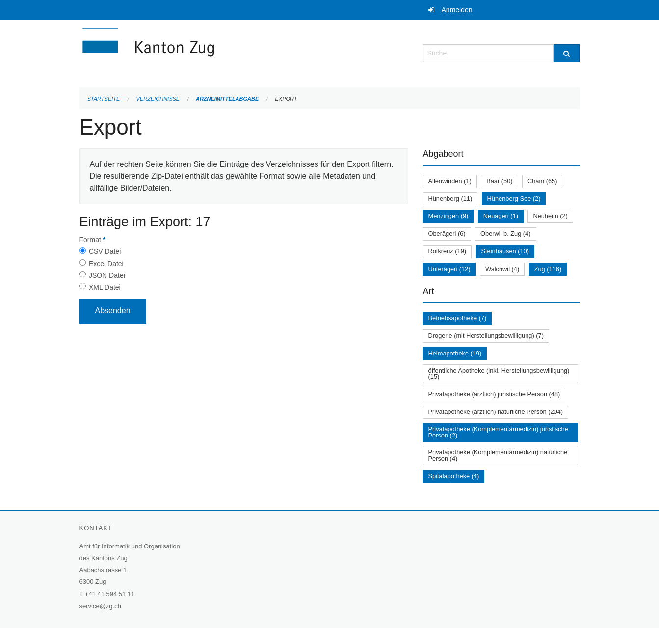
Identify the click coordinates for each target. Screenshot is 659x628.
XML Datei (105, 287)
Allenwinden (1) (450, 181)
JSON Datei (107, 275)
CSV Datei (105, 251)
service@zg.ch (100, 606)
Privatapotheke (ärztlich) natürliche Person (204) (495, 411)
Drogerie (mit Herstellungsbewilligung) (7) (486, 335)
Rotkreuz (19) (447, 251)
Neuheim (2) (550, 215)
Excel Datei (106, 264)
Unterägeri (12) (449, 269)
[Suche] (567, 53)
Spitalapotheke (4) (453, 476)
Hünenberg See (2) (514, 198)
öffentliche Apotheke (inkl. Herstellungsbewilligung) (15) (499, 374)
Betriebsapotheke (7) (457, 318)
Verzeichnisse (158, 99)
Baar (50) (499, 181)
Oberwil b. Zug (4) (505, 233)
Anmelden (457, 10)
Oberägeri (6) (447, 233)
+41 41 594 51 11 (110, 594)
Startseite (103, 99)
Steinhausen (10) (505, 251)
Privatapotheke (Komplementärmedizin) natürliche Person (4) (498, 455)
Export (286, 99)
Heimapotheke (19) (455, 353)
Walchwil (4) (502, 269)
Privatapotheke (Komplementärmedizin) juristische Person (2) (498, 432)
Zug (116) (547, 269)
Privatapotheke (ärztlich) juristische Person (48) (494, 394)
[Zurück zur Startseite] (207, 52)
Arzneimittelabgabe (227, 99)
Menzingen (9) (448, 215)
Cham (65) (542, 181)
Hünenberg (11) (450, 198)
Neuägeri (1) (500, 215)
